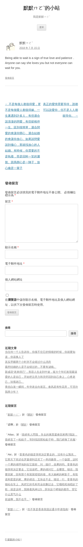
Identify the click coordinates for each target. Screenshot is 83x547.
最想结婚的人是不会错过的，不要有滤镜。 (30, 366)
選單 (41, 27)
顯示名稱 (12, 247)
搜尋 (7, 327)
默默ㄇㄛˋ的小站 (41, 8)
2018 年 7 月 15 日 (29, 48)
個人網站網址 (13, 279)
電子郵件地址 (14, 263)
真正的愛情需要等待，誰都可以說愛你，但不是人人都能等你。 (60, 109)
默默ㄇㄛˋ (13, 414)
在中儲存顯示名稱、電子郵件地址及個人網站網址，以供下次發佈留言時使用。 (40, 302)
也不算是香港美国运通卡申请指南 (47, 509)
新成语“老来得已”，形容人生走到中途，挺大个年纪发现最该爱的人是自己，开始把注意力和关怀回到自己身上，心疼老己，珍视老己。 (41, 376)
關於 (30, 414)
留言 (9, 201)
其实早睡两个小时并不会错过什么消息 (28, 361)
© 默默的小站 (12, 539)
